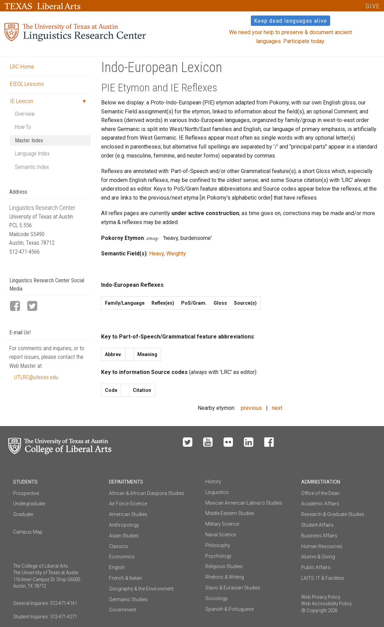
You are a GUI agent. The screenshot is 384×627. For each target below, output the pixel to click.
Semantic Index (32, 167)
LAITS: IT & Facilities (322, 578)
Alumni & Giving (318, 556)
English (117, 567)
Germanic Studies (128, 599)
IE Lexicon (21, 101)
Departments (126, 482)
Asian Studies (124, 535)
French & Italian (125, 578)
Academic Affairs (320, 503)
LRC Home (22, 66)
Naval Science (220, 534)
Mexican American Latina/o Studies (243, 503)
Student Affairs (317, 525)
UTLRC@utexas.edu (36, 377)
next (277, 408)
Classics (118, 546)
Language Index (32, 153)
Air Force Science (128, 503)
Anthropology (124, 525)
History (213, 481)
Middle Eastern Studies (229, 513)
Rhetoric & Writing (224, 577)
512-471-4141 (63, 603)
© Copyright (314, 610)
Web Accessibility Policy (326, 603)
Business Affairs (319, 535)
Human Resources (321, 546)
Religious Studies (224, 566)
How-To (23, 127)
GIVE (373, 6)
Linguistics (217, 492)
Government (122, 610)
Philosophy (217, 545)
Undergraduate (29, 503)
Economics (122, 556)
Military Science (222, 524)
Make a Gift (325, 442)
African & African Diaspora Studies (146, 493)
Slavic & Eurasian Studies (232, 587)
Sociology (216, 598)
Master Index (29, 140)
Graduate (23, 514)
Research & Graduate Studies (332, 514)
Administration (320, 482)
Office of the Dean (320, 493)
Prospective (26, 493)
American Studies (128, 514)
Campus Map (27, 532)
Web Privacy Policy (320, 597)
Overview (25, 114)
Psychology (218, 556)
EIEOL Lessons (27, 83)
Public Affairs (316, 567)
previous (251, 408)
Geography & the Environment (141, 588)
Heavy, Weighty (167, 253)
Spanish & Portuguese (229, 609)
